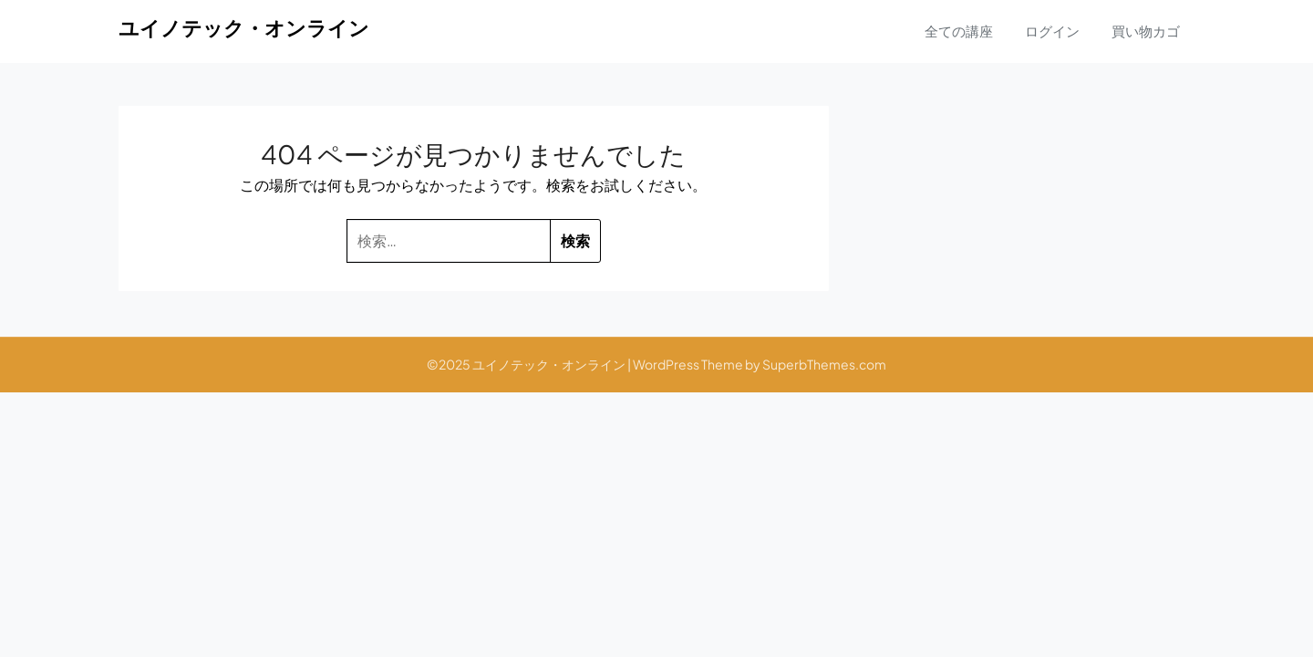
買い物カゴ (1145, 30)
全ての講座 (959, 30)
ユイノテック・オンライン (244, 27)
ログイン (1052, 30)
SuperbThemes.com (824, 364)
